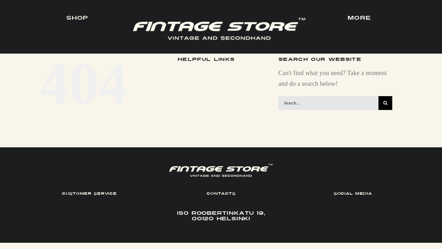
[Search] (385, 103)
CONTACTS (221, 193)
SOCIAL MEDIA (353, 193)
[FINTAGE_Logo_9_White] (219, 20)
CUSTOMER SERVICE (89, 193)
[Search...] (328, 103)
